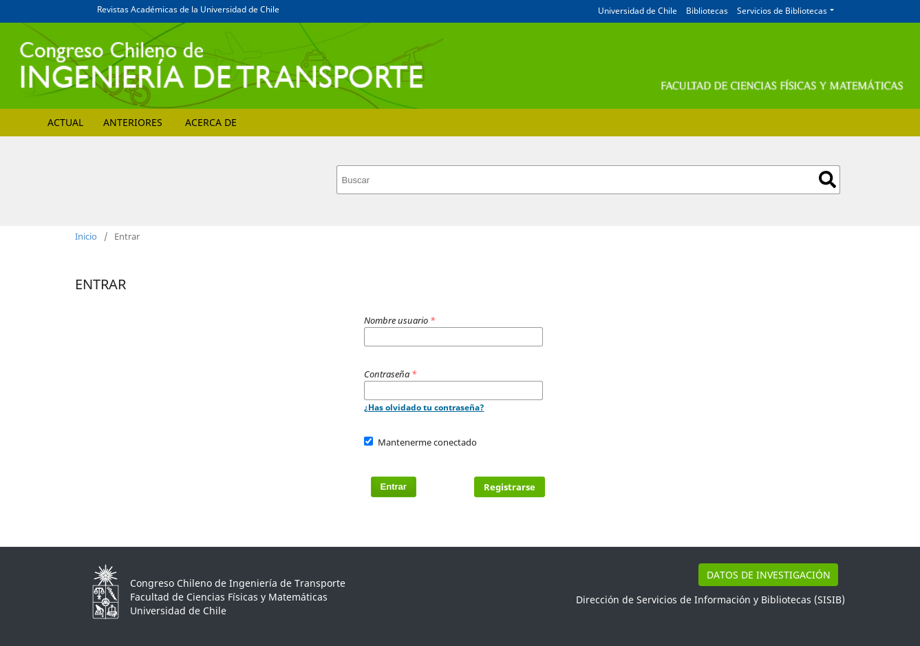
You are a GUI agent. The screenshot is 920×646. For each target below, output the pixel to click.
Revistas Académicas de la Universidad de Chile (188, 9)
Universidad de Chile (637, 11)
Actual (65, 122)
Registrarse (509, 487)
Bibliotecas (707, 11)
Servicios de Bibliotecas (782, 11)
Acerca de (211, 122)
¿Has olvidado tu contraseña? (424, 407)
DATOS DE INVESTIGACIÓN (769, 574)
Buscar (827, 179)
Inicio (86, 236)
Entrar (394, 486)
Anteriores (132, 122)
